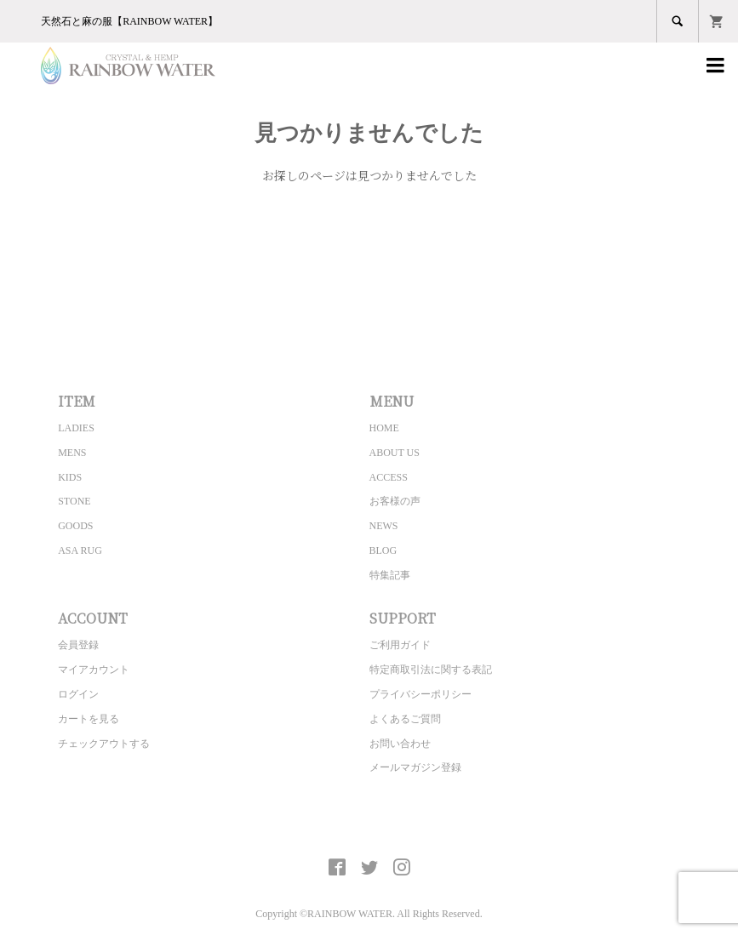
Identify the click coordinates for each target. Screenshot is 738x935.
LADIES (76, 428)
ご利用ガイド (400, 645)
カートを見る (88, 719)
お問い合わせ (400, 744)
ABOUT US (394, 453)
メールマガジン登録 (415, 767)
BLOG (383, 550)
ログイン (78, 694)
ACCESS (388, 477)
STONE (74, 501)
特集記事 (389, 575)
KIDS (70, 477)
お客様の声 (394, 501)
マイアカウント (93, 670)
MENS (72, 453)
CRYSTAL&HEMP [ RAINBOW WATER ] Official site (369, 828)
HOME (384, 428)
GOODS (75, 526)
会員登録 (78, 645)
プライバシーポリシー (420, 694)
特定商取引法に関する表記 (430, 670)
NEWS (383, 526)
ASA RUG (80, 550)
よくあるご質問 (405, 719)
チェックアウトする (104, 744)
